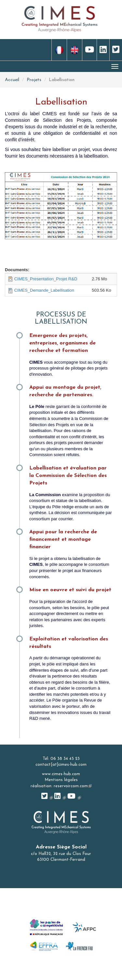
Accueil (12, 79)
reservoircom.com (73, 786)
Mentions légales (61, 780)
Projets (34, 79)
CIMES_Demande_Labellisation (44, 290)
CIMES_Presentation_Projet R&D (45, 278)
